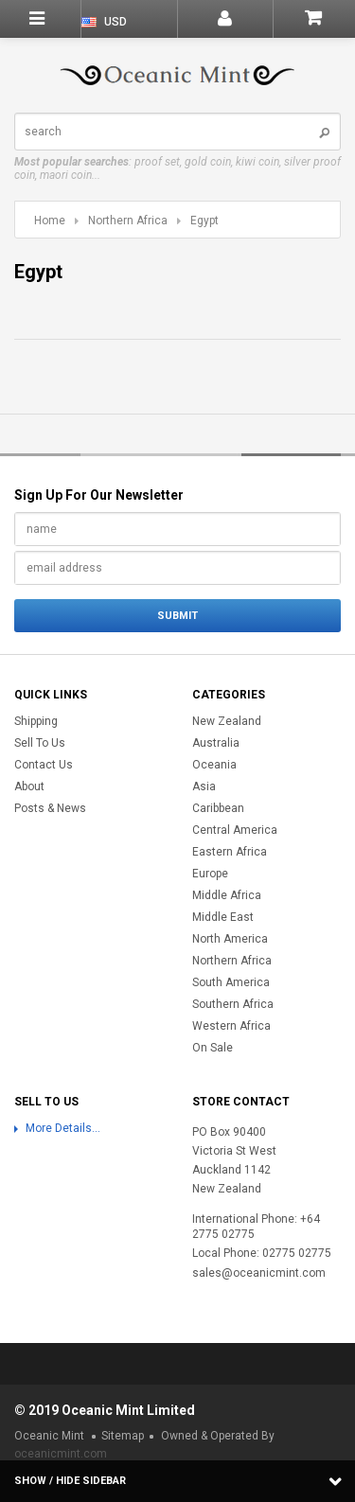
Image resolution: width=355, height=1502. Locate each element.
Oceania (214, 764)
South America (231, 982)
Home (49, 220)
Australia (216, 743)
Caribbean (218, 808)
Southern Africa (233, 1004)
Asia (204, 786)
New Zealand (226, 721)
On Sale (212, 1047)
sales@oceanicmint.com (259, 1273)
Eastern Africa (229, 851)
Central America (234, 830)
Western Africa (231, 1026)
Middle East (223, 917)
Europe (210, 873)
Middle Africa (226, 895)
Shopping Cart (314, 18)
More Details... (63, 1128)
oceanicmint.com (60, 1453)
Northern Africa (128, 220)
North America (230, 938)
